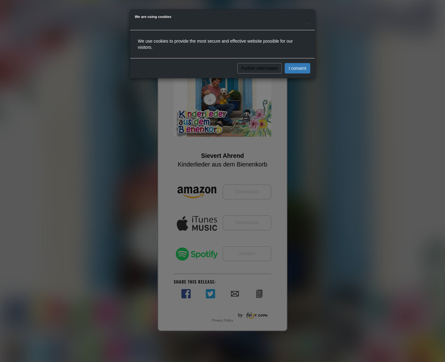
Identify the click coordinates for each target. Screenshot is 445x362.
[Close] (308, 22)
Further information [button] (259, 68)
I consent (297, 68)
